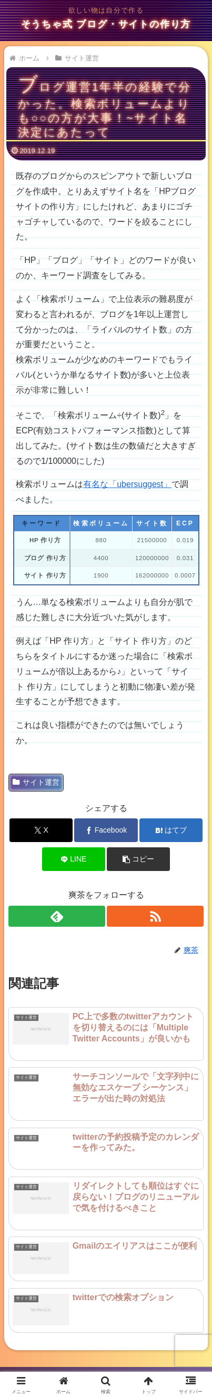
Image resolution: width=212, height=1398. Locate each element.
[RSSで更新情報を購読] (155, 916)
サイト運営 (36, 782)
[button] (138, 859)
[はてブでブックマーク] (171, 830)
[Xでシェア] (41, 830)
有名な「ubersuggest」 (127, 484)
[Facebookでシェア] (106, 830)
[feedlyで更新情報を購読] (56, 916)
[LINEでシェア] (74, 859)
